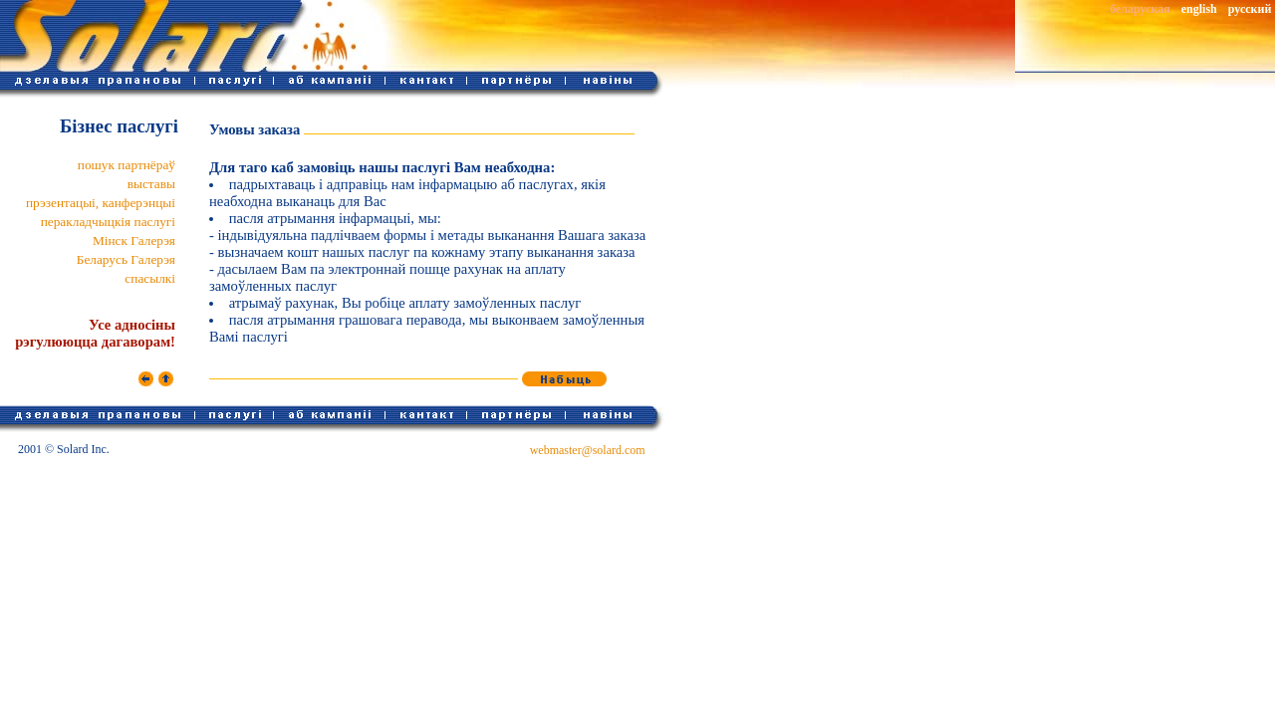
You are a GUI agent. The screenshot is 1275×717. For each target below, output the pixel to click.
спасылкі (150, 278)
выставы (151, 183)
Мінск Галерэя (134, 240)
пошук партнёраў (126, 164)
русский (1250, 9)
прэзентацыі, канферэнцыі (100, 202)
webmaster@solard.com (587, 450)
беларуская (1140, 9)
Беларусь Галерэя (126, 259)
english (1199, 9)
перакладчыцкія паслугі (108, 221)
